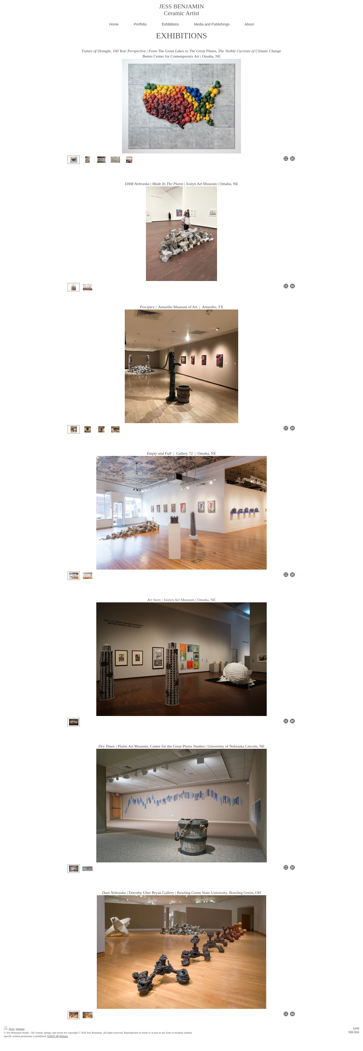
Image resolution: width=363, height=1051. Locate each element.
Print (9, 1029)
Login (356, 1028)
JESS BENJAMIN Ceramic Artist (181, 9)
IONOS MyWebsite (57, 1036)
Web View (353, 1031)
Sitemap (20, 1029)
